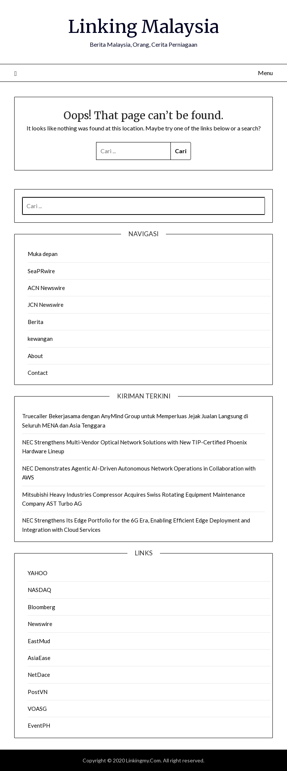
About (35, 355)
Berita (35, 321)
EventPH (39, 725)
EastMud (39, 641)
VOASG (37, 708)
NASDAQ (39, 589)
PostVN (37, 691)
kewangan (40, 338)
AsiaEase (39, 657)
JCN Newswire (46, 304)
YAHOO (37, 573)
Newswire (40, 623)
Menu (265, 72)
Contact (38, 372)
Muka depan (43, 253)
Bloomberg (41, 607)
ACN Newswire (46, 287)
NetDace (39, 674)
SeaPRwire (41, 271)
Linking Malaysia (143, 26)
